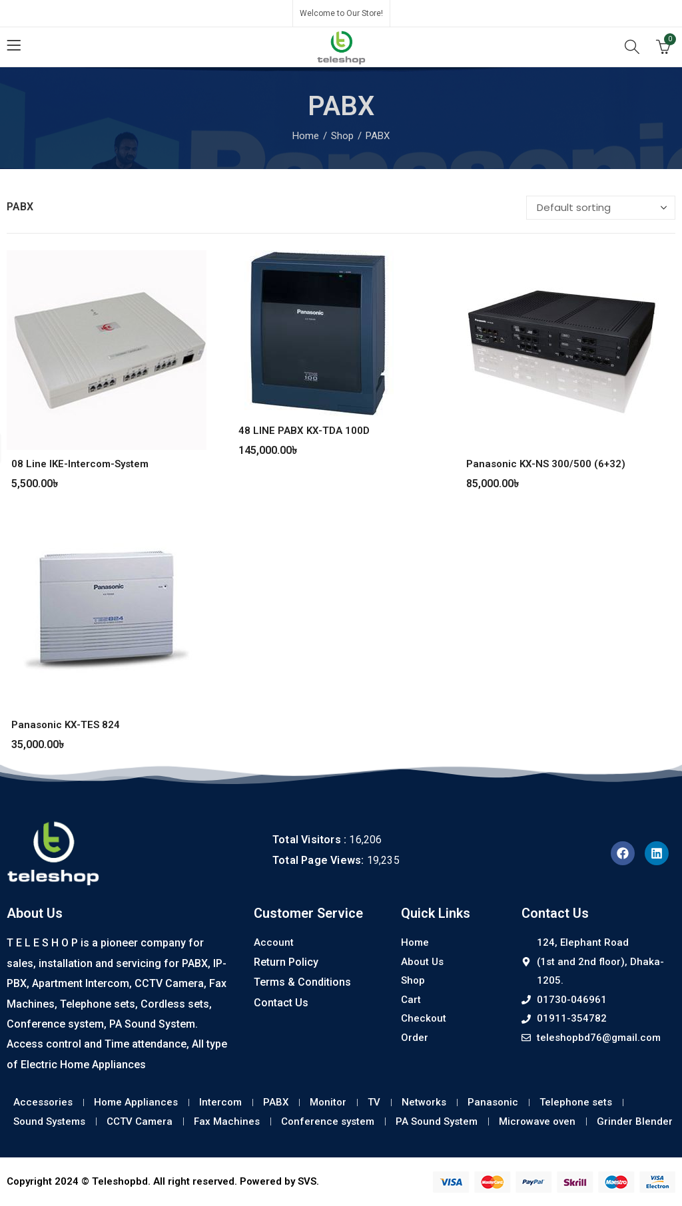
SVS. (308, 1181)
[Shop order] (600, 208)
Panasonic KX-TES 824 (65, 725)
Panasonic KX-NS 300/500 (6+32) (545, 464)
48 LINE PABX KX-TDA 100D (304, 431)
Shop (342, 136)
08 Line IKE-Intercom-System (80, 464)
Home (305, 136)
